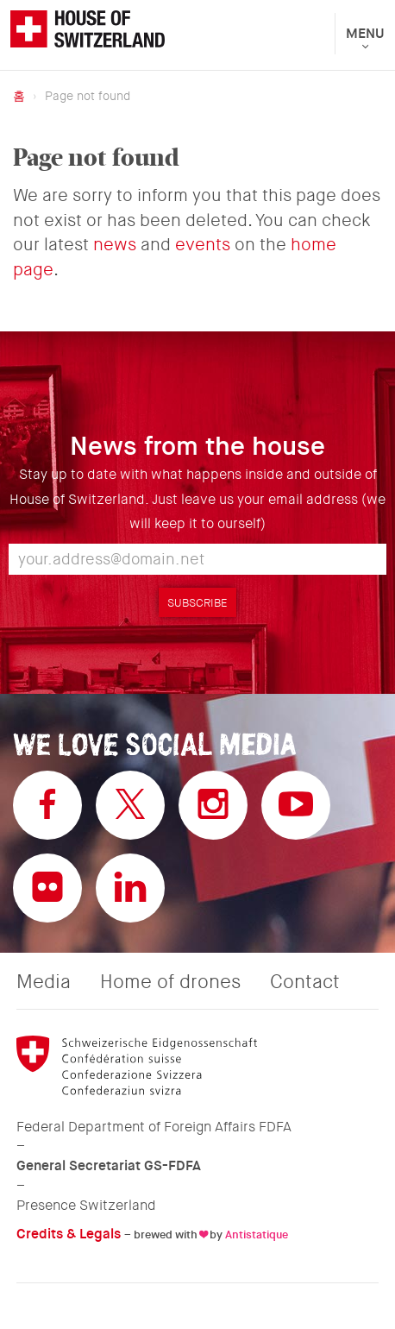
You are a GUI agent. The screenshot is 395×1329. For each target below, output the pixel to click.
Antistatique (256, 1234)
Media (43, 982)
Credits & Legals (68, 1234)
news (114, 244)
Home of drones (170, 982)
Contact (305, 982)
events (202, 244)
